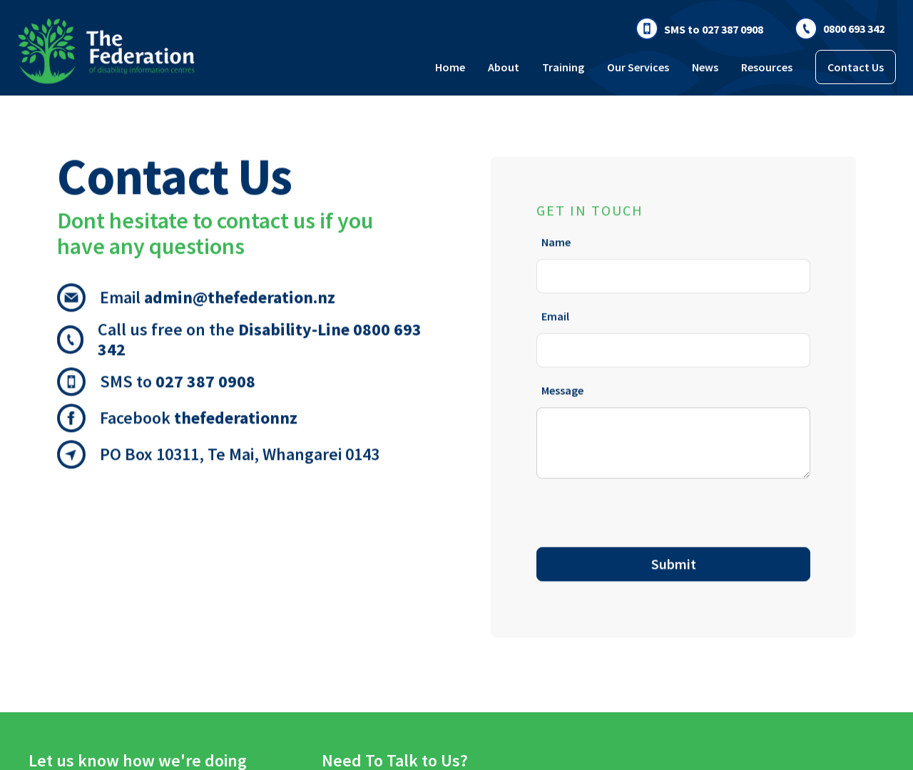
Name (556, 239)
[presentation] (644, 510)
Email (555, 313)
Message (562, 387)
